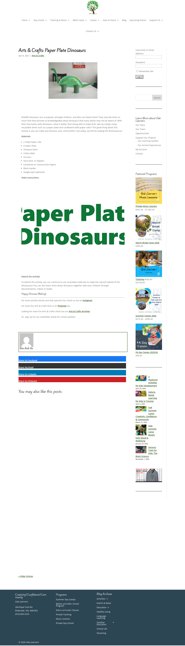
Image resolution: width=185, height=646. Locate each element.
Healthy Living (103, 612)
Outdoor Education (101, 623)
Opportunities (142, 133)
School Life (102, 629)
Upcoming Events (138, 20)
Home (24, 20)
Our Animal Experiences (149, 145)
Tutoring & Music (58, 20)
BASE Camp (78, 20)
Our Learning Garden (148, 140)
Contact (139, 153)
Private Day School (65, 623)
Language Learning (101, 617)
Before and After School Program (67, 605)
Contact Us (91, 31)
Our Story (140, 125)
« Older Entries (25, 576)
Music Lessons (63, 619)
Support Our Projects (146, 137)
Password (140, 62)
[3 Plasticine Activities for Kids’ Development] (141, 378)
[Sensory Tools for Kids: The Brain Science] (141, 450)
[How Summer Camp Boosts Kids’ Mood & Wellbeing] (141, 430)
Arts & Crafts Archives (79, 311)
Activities (101, 599)
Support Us (154, 20)
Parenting (101, 633)
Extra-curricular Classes (67, 610)
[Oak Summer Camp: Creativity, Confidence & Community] (141, 409)
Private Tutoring (63, 615)
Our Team (140, 129)
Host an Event (109, 20)
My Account (141, 149)
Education (101, 607)
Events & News (104, 603)
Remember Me (144, 71)
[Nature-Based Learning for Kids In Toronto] (141, 394)
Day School (39, 20)
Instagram (87, 300)
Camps (93, 20)
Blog (124, 20)
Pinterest (62, 306)
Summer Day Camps (66, 599)
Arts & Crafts (38, 55)
